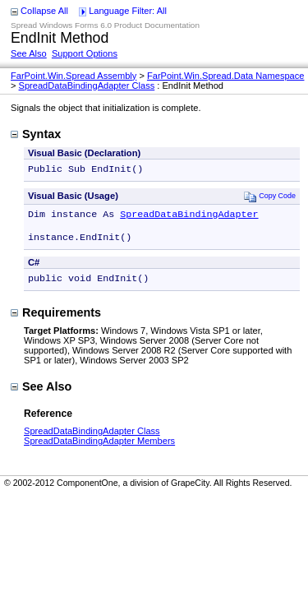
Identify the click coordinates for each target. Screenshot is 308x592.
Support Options (84, 53)
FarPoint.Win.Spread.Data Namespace (226, 76)
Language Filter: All (128, 11)
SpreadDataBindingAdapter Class (87, 85)
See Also (29, 53)
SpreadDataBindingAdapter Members (99, 449)
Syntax (36, 134)
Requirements (56, 320)
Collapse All (44, 11)
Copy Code (270, 198)
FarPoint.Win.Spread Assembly (73, 76)
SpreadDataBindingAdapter (189, 217)
